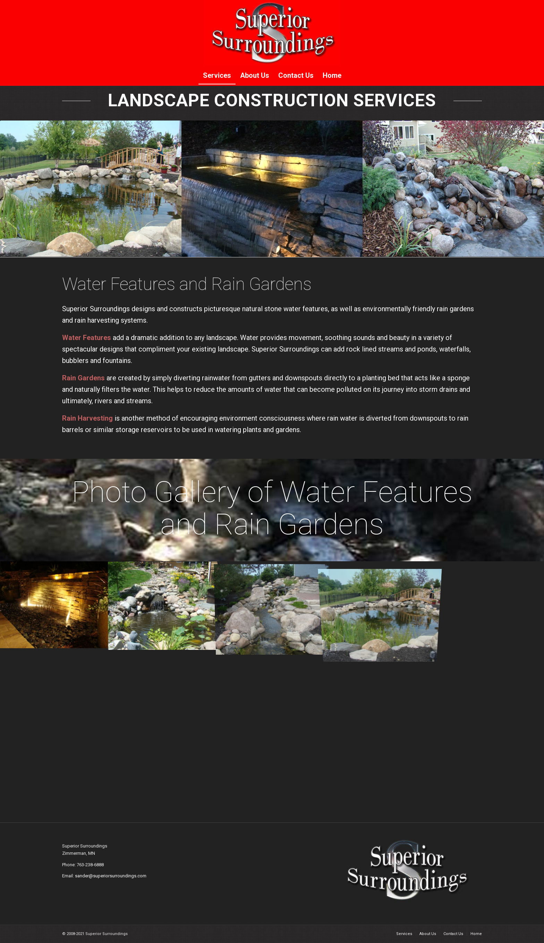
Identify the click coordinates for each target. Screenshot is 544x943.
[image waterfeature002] (54, 604)
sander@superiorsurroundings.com (110, 875)
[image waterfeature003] (163, 604)
